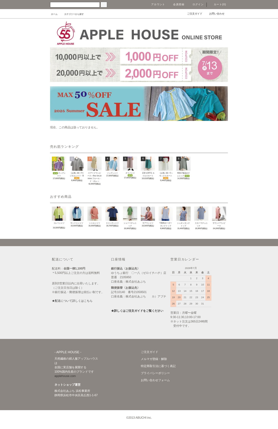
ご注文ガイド (192, 13)
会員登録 (176, 4)
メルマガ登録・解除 (154, 358)
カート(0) (217, 4)
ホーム (54, 14)
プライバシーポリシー (155, 373)
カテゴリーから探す (72, 14)
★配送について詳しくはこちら (72, 300)
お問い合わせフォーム (155, 380)
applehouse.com (65, 376)
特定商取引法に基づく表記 (158, 366)
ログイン (196, 4)
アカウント (156, 4)
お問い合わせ (214, 13)
